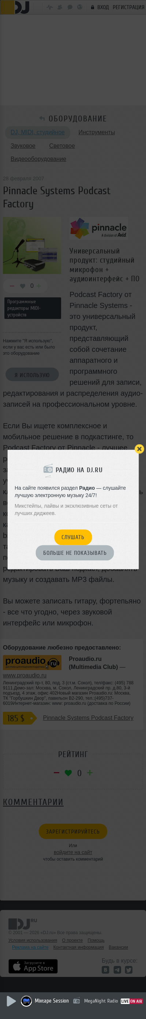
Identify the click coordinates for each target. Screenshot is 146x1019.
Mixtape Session (52, 1001)
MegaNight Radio (101, 1001)
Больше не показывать (75, 553)
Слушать (73, 537)
